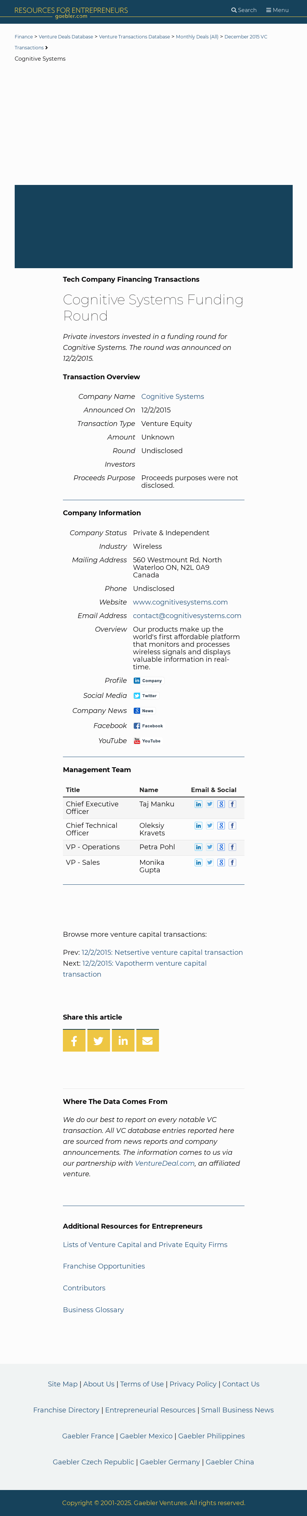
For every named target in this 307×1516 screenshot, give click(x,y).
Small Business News (237, 1410)
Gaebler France (88, 1436)
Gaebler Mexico (146, 1436)
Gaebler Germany (170, 1462)
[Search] (244, 10)
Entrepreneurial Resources (150, 1410)
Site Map (63, 1384)
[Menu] (278, 10)
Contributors (84, 1288)
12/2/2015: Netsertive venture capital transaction (162, 952)
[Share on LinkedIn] (123, 1040)
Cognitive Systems (172, 396)
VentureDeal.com (165, 1163)
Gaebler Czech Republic (93, 1462)
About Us (99, 1384)
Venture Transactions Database (157, 37)
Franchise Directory (66, 1410)
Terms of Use (142, 1384)
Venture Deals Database (75, 37)
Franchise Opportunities (104, 1266)
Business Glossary (93, 1310)
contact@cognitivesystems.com (187, 616)
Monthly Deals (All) (231, 37)
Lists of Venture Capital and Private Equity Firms (145, 1245)
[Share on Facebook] (74, 1040)
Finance (26, 37)
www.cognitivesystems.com (180, 602)
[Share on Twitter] (98, 1040)
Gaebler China (230, 1462)
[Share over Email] (147, 1040)
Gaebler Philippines (211, 1436)
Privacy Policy (193, 1384)
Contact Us (241, 1384)
